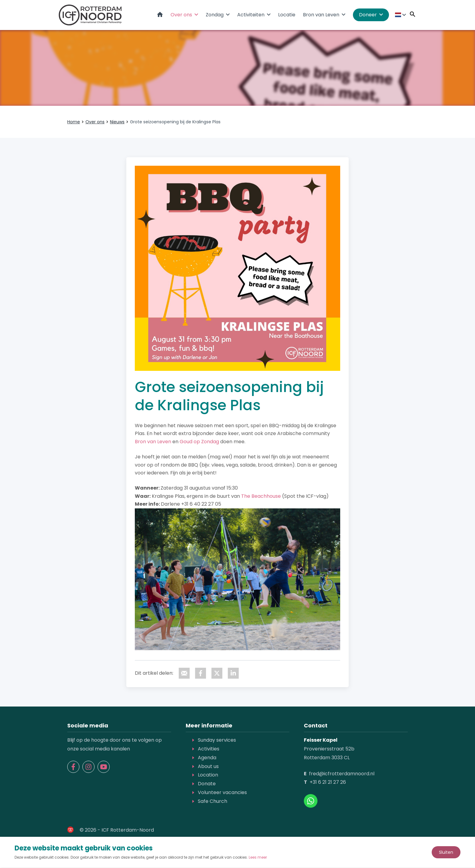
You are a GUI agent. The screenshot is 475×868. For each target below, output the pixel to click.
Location (208, 775)
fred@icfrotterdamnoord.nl (341, 773)
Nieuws (117, 122)
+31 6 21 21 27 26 (328, 782)
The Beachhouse (261, 496)
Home (160, 14)
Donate (207, 784)
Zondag (215, 15)
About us (208, 766)
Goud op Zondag (199, 441)
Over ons (181, 15)
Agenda (207, 757)
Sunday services (217, 740)
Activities (208, 749)
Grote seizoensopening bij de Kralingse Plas (175, 122)
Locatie (286, 15)
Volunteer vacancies (222, 792)
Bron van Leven (321, 15)
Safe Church (212, 801)
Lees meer (258, 857)
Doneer (368, 15)
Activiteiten (250, 15)
